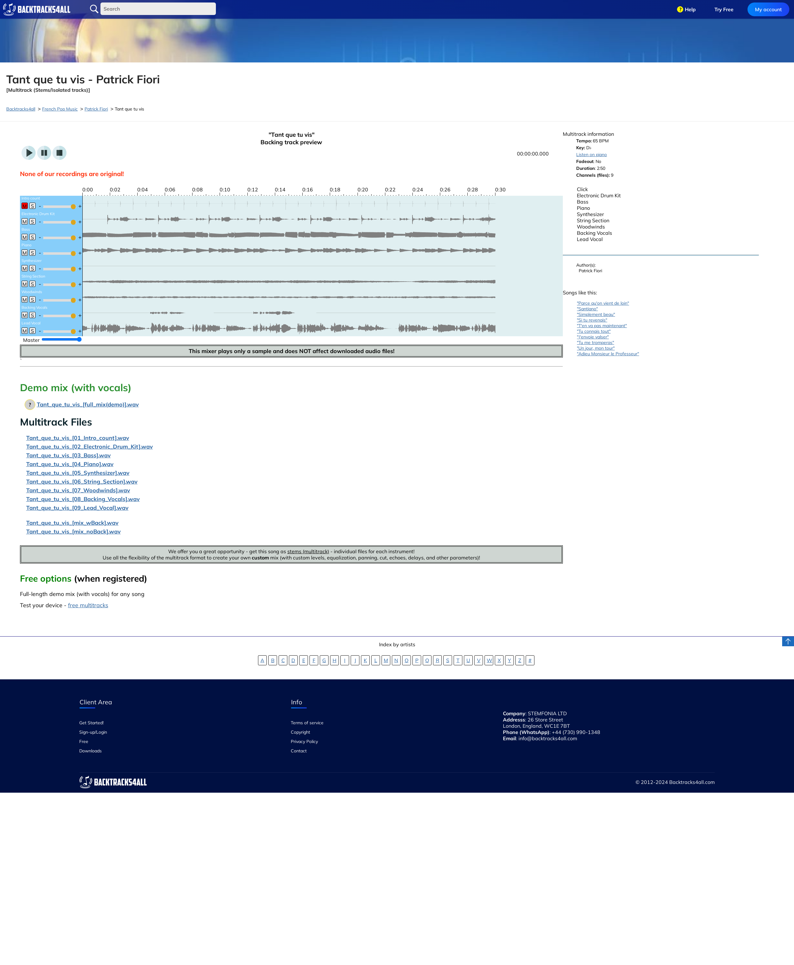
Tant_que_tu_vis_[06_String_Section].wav (82, 481)
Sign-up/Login (93, 732)
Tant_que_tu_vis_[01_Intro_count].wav (77, 437)
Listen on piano (591, 154)
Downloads (90, 751)
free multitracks (88, 605)
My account (768, 9)
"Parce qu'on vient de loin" (603, 303)
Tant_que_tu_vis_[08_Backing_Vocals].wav (83, 499)
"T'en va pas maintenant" (602, 325)
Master (31, 340)
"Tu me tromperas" (595, 342)
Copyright (300, 732)
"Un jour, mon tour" (596, 348)
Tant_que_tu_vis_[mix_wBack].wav (72, 522)
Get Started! (91, 723)
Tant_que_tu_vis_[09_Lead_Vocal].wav (77, 507)
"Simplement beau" (596, 314)
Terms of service (307, 723)
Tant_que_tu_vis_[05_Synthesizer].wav (77, 472)
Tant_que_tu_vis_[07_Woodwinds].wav (78, 490)
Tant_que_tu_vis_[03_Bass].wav (68, 455)
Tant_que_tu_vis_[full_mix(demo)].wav (88, 404)
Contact (299, 751)
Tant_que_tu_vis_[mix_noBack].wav (73, 531)
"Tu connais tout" (594, 331)
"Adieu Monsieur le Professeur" (608, 354)
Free (83, 741)
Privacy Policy (304, 741)
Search (94, 9)
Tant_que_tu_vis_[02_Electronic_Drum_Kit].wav (89, 446)
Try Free (723, 9)
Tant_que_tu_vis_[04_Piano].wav (70, 464)
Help (690, 9)
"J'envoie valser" (593, 337)
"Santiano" (587, 309)
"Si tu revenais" (592, 320)
